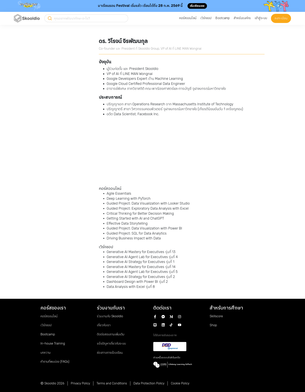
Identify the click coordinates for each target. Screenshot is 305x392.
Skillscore (216, 316)
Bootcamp (47, 334)
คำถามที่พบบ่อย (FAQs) (54, 361)
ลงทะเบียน (280, 18)
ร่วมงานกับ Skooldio (110, 316)
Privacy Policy (80, 383)
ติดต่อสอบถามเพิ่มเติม (110, 334)
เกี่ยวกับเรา (103, 325)
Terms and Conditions (111, 383)
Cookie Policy (180, 383)
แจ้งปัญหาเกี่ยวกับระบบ (111, 343)
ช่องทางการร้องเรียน (110, 352)
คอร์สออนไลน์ (49, 316)
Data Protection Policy (149, 383)
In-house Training (52, 343)
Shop (213, 325)
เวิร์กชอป (46, 325)
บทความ (45, 352)
